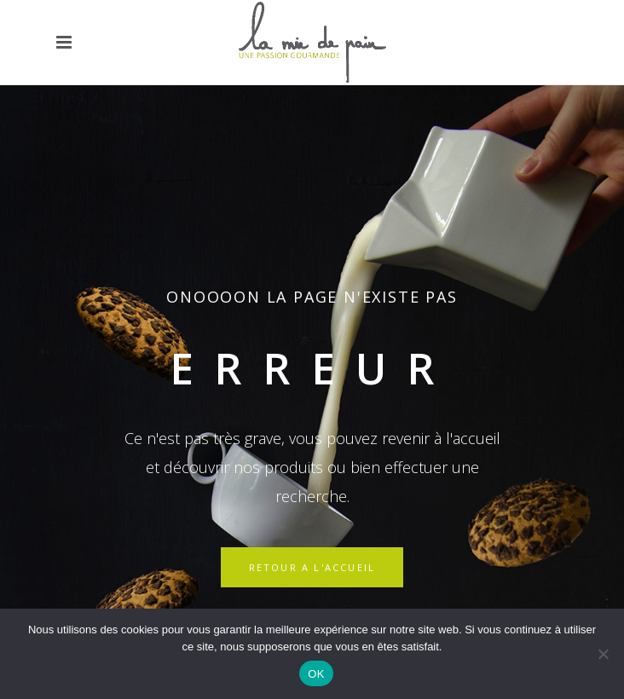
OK (316, 673)
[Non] (602, 653)
